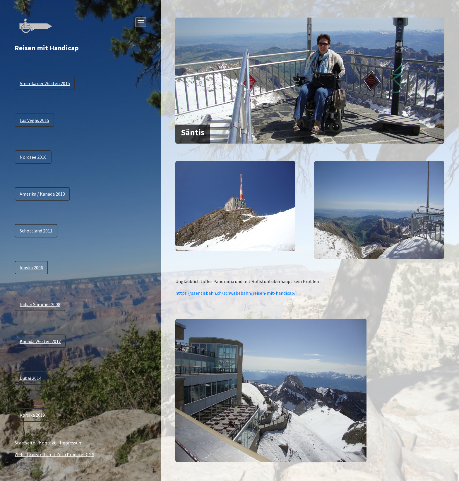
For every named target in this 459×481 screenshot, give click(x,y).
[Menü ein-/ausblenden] (141, 22)
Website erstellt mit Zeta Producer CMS (54, 454)
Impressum (71, 443)
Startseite (25, 443)
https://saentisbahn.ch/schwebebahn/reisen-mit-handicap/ (235, 293)
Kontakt (47, 443)
